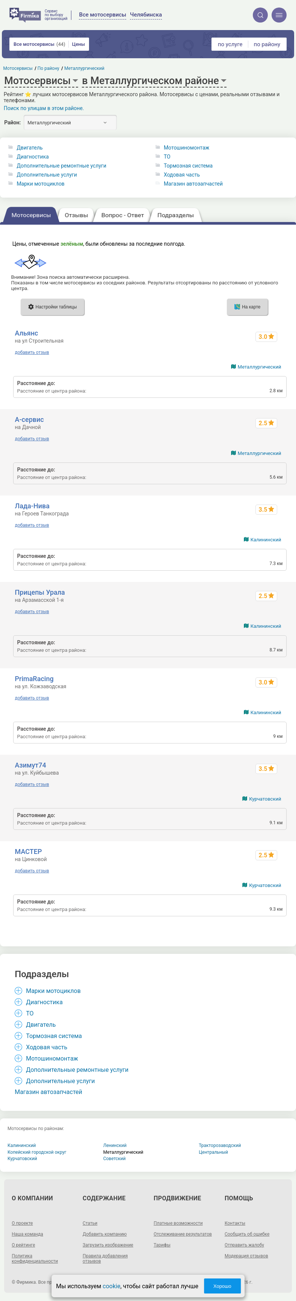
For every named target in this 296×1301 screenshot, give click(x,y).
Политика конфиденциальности (35, 1258)
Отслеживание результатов (183, 1234)
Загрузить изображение (108, 1245)
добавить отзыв (32, 352)
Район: (12, 122)
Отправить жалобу (244, 1245)
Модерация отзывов (246, 1256)
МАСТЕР (28, 851)
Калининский (266, 539)
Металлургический (259, 367)
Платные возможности (178, 1223)
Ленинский (115, 1145)
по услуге (230, 44)
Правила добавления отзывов (105, 1258)
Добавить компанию (105, 1234)
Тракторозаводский (220, 1145)
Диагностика (32, 156)
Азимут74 (30, 765)
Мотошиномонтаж (186, 147)
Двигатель (29, 147)
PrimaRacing (34, 679)
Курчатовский (265, 799)
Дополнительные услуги (47, 174)
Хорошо (222, 1286)
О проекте (22, 1223)
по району (267, 44)
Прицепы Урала (40, 592)
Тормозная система (188, 165)
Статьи (90, 1223)
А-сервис (29, 419)
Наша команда (27, 1234)
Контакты (235, 1223)
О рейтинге (23, 1245)
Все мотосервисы (39, 44)
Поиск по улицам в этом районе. (44, 108)
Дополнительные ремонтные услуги (61, 165)
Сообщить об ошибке (247, 1234)
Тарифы (162, 1245)
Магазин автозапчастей (193, 183)
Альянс (26, 333)
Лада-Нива (32, 506)
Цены (78, 44)
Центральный (213, 1152)
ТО (167, 156)
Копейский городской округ (37, 1152)
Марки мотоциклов (41, 183)
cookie (111, 1286)
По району (48, 68)
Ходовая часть (182, 174)
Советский (114, 1158)
